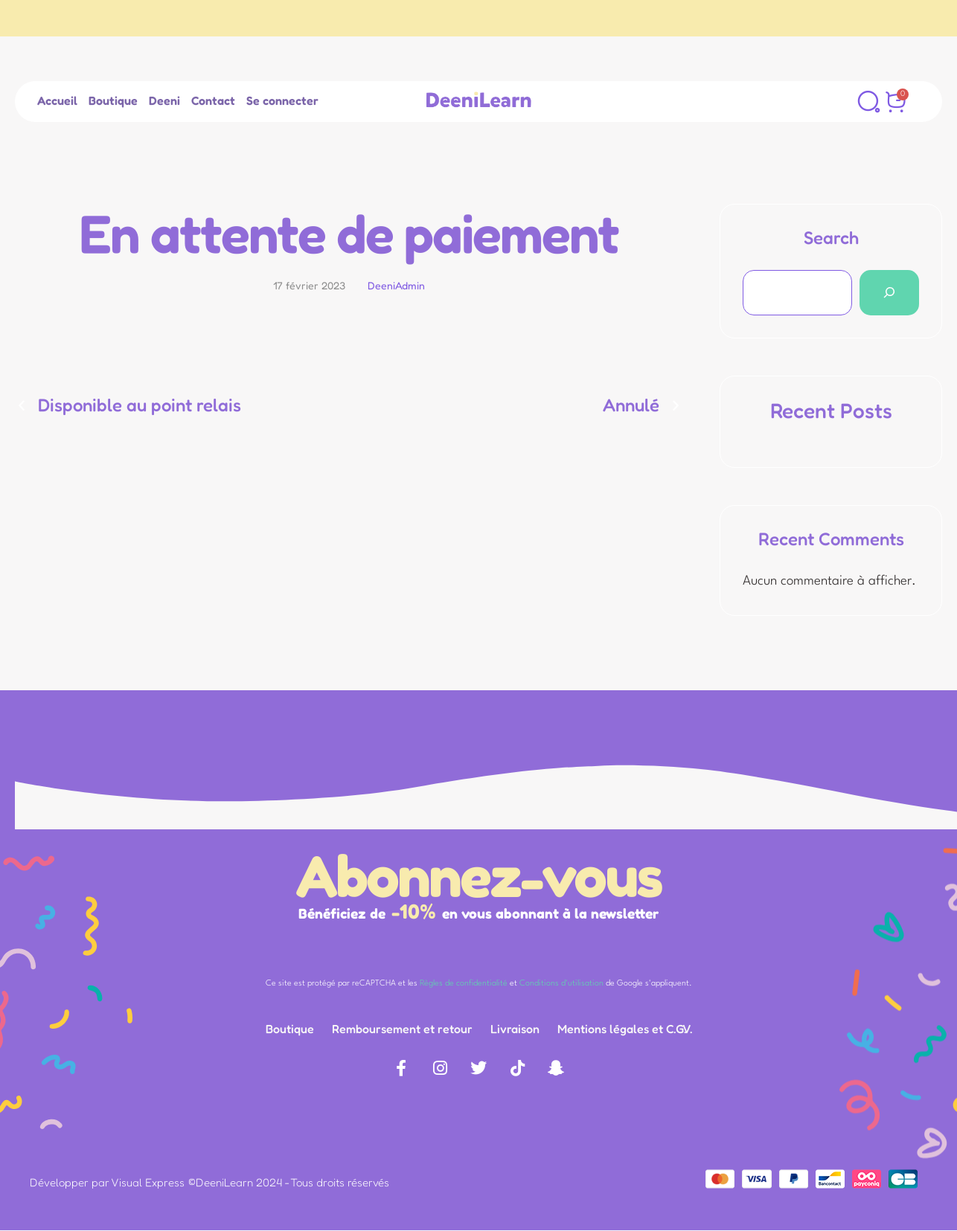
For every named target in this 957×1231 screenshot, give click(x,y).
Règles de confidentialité (464, 984)
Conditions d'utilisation (561, 984)
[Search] (889, 292)
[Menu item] (57, 101)
